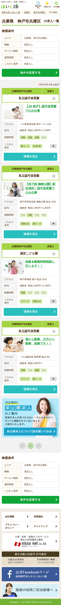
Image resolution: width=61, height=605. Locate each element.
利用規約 (38, 516)
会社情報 (9, 516)
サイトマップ (40, 526)
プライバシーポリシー (12, 526)
